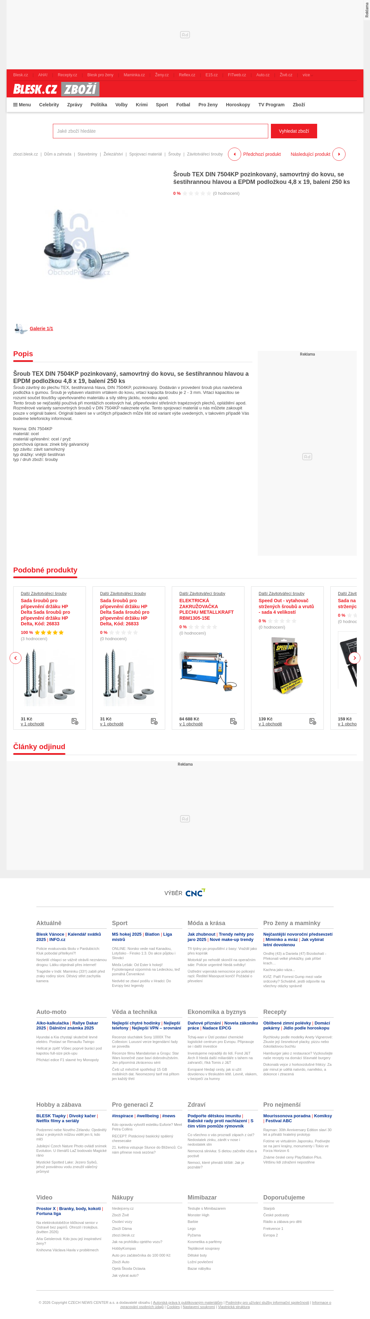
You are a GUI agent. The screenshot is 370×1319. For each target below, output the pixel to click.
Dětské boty (197, 1255)
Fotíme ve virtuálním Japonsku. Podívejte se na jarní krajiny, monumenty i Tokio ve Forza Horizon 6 (296, 1146)
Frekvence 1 (273, 1229)
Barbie (193, 1222)
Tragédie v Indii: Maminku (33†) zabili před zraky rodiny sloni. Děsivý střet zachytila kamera (70, 976)
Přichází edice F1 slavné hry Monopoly (67, 1060)
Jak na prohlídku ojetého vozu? (137, 1242)
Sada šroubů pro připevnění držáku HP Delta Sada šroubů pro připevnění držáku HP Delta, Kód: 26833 (45, 612)
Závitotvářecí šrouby (205, 154)
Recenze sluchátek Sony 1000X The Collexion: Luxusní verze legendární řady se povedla (145, 1042)
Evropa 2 (270, 1235)
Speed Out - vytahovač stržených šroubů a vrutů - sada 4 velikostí (286, 606)
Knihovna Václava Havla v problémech (67, 1250)
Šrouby (174, 154)
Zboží (299, 104)
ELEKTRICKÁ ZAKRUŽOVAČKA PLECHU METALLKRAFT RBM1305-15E (206, 609)
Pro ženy (208, 104)
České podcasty (276, 1215)
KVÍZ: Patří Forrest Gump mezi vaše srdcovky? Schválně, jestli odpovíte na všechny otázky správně (294, 981)
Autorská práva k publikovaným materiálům (187, 1302)
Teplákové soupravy (204, 1248)
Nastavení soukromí (199, 1307)
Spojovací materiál (145, 154)
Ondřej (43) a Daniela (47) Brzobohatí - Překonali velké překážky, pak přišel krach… (294, 958)
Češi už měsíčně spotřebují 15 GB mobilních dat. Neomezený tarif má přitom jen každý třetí (145, 1074)
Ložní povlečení (200, 1262)
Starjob (269, 1208)
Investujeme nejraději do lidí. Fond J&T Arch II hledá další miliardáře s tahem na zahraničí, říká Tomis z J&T (220, 1058)
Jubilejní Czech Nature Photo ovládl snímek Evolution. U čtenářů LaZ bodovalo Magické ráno (71, 1151)
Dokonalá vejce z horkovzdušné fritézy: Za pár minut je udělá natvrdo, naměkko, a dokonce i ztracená (297, 1069)
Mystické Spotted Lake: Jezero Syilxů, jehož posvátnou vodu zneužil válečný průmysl (66, 1167)
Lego (192, 1229)
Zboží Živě (120, 1215)
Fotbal (183, 104)
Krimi (142, 104)
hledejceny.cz (123, 1208)
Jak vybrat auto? (125, 1275)
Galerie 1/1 (41, 328)
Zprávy (74, 104)
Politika (99, 104)
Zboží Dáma (122, 1229)
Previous (15, 658)
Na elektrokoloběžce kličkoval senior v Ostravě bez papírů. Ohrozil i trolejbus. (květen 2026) (67, 1227)
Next (354, 658)
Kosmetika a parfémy (205, 1242)
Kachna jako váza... (279, 970)
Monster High (198, 1215)
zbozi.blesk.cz (25, 154)
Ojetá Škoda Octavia (128, 1268)
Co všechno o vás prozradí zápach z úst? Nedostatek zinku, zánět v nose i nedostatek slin (221, 1139)
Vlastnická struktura (234, 1307)
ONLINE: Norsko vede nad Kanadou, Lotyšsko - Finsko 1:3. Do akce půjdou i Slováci (143, 953)
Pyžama (194, 1235)
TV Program (271, 104)
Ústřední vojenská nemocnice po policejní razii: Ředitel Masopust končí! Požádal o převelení (221, 976)
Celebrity (49, 104)
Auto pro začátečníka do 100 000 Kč (141, 1255)
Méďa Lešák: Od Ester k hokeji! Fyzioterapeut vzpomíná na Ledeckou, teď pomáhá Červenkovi (146, 969)
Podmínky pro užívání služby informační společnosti (267, 1302)
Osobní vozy (122, 1222)
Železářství (113, 154)
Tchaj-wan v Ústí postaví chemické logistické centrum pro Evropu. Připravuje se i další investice (221, 1042)
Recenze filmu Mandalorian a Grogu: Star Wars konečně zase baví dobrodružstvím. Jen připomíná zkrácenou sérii (145, 1058)
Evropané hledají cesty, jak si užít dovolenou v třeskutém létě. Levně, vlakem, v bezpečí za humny (223, 1074)
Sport (162, 104)
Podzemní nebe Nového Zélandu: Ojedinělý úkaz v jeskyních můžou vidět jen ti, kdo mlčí (71, 1134)
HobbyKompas (124, 1248)
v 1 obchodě (32, 723)
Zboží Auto (121, 1262)
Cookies (173, 1307)
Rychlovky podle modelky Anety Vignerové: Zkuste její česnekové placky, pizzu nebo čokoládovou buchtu (298, 1042)
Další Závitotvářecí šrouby (44, 593)
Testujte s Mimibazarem (207, 1208)
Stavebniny (87, 154)
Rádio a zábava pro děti (282, 1222)
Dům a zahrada (57, 154)
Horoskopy (238, 104)
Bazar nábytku (199, 1268)
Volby (121, 104)
